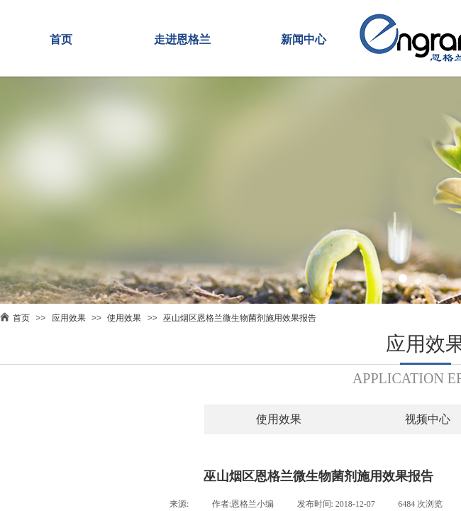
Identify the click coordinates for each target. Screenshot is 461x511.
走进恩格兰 (182, 39)
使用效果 (124, 318)
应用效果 (69, 318)
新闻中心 (303, 39)
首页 (61, 39)
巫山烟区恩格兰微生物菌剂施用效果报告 (239, 318)
